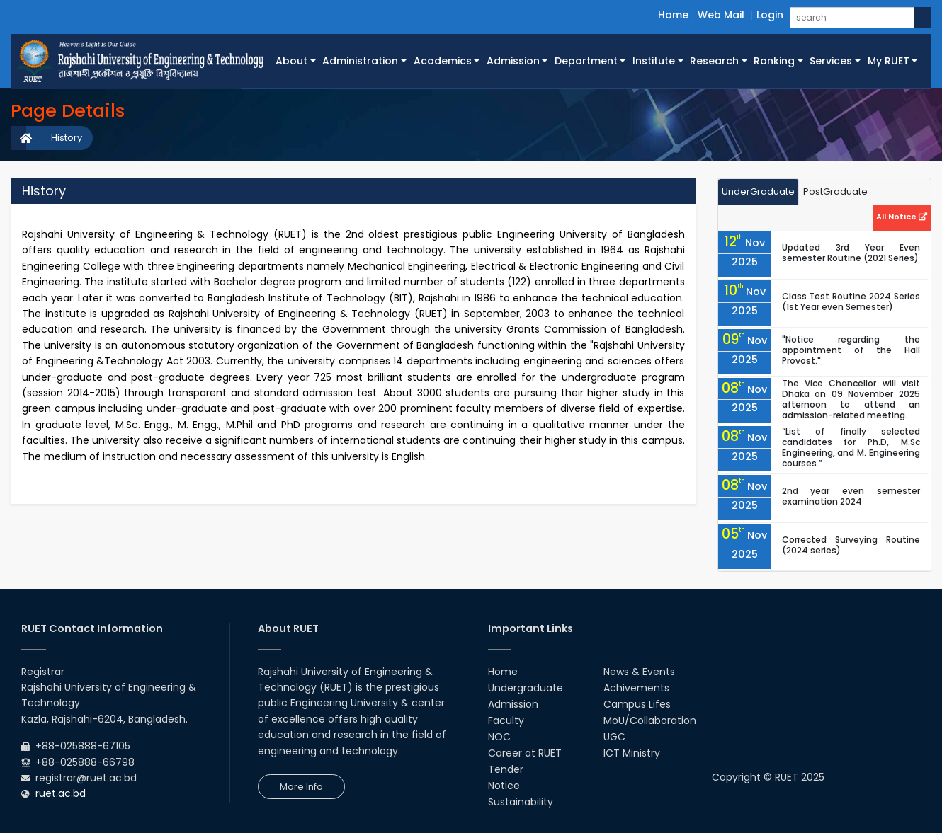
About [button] (291, 61)
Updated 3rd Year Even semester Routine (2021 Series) (851, 252)
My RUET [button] (888, 61)
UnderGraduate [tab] (758, 191)
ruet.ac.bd (60, 793)
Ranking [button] (774, 61)
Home (673, 15)
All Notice (901, 216)
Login (769, 15)
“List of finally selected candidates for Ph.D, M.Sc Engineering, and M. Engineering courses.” (851, 447)
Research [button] (714, 61)
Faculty (506, 720)
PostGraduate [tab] (835, 191)
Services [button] (831, 61)
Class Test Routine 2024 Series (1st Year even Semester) (851, 301)
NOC (499, 737)
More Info (301, 786)
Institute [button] (653, 61)
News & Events (639, 672)
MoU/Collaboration (649, 720)
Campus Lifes (637, 704)
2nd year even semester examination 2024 (851, 496)
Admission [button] (513, 61)
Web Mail (721, 15)
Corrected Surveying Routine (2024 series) (851, 545)
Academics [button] (443, 61)
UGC (614, 737)
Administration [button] (360, 61)
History (66, 137)
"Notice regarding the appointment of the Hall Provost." (851, 350)
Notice (504, 786)
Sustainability (520, 802)
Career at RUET (525, 753)
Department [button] (586, 61)
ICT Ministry (631, 753)
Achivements (636, 688)
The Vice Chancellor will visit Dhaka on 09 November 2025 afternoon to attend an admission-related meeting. (851, 399)
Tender (505, 769)
